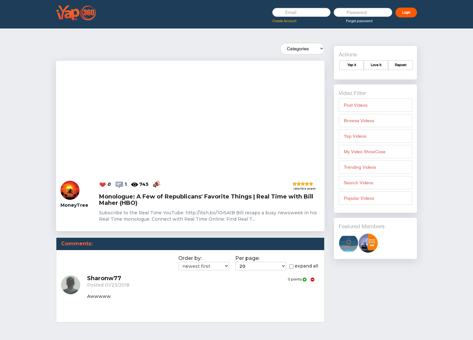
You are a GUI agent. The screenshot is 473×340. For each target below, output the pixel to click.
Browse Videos (359, 120)
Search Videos (358, 182)
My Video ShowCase (365, 151)
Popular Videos (359, 198)
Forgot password (359, 21)
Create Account (284, 21)
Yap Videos (355, 136)
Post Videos (356, 105)
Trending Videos (360, 167)
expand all (303, 266)
